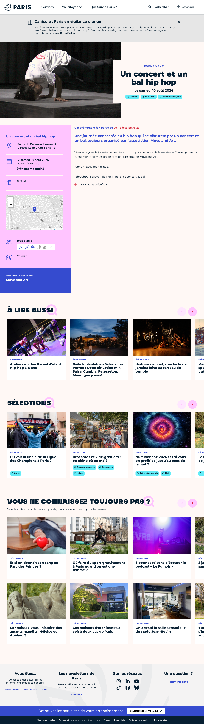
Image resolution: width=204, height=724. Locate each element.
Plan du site (160, 720)
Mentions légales (46, 720)
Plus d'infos (67, 33)
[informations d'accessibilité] (36, 247)
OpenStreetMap (50, 229)
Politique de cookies (140, 720)
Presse (107, 720)
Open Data (119, 720)
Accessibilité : (79, 720)
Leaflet (34, 229)
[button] (34, 209)
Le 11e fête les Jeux (126, 127)
